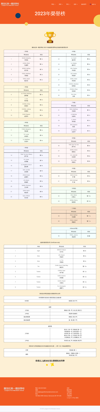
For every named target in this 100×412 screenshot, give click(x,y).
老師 (75, 4)
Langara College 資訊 (72, 397)
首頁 (68, 388)
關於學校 (69, 390)
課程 (60, 4)
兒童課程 (69, 392)
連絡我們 (83, 4)
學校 (52, 4)
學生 (67, 4)
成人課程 (69, 394)
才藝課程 (69, 396)
